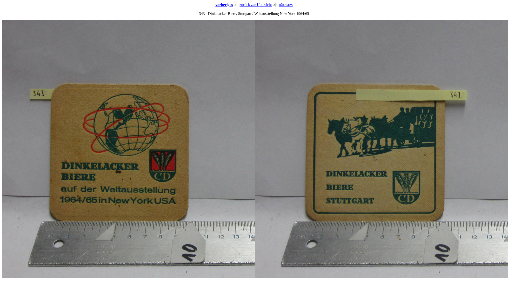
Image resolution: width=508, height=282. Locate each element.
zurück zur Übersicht (256, 5)
